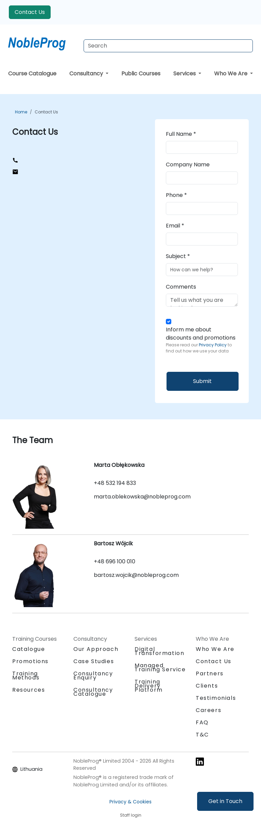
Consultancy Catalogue (93, 692)
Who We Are (231, 73)
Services (185, 73)
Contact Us (30, 12)
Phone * (176, 195)
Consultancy (86, 73)
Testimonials (216, 698)
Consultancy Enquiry (93, 676)
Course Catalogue (32, 73)
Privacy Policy (213, 345)
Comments (181, 287)
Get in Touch (225, 801)
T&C (202, 735)
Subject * (178, 256)
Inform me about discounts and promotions (202, 340)
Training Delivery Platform (149, 686)
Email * (175, 226)
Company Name (188, 164)
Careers (208, 710)
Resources (28, 690)
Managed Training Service (160, 667)
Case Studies (93, 661)
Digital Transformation (159, 651)
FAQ (202, 722)
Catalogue (28, 649)
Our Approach (95, 649)
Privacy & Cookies (130, 801)
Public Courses (140, 73)
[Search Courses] (168, 45)
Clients (207, 686)
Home (21, 112)
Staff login (130, 815)
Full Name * (181, 134)
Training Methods (25, 675)
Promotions (30, 661)
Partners (210, 673)
